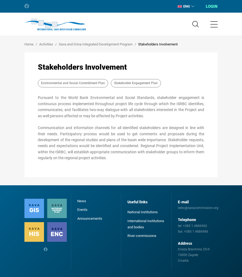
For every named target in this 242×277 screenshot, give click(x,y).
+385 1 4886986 (196, 231)
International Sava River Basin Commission (55, 25)
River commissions (141, 236)
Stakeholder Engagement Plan (136, 83)
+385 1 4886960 (195, 226)
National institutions (142, 212)
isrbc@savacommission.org (198, 208)
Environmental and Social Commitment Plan (73, 83)
